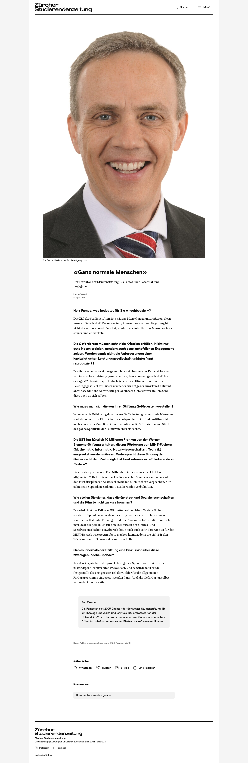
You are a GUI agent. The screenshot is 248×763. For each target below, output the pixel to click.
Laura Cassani (80, 294)
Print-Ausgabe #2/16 (120, 643)
